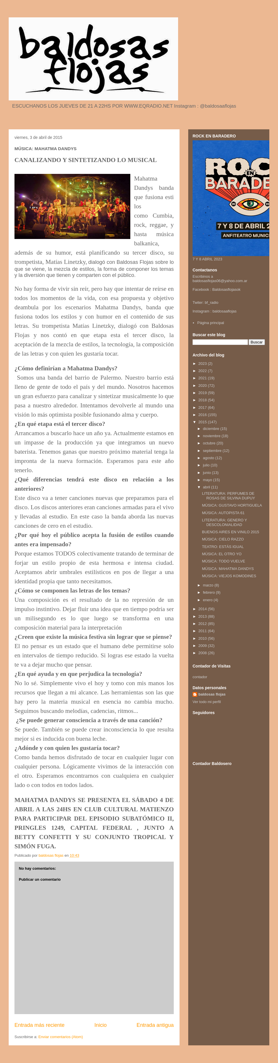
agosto (209, 458)
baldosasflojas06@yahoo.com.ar (220, 281)
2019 (203, 393)
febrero (209, 592)
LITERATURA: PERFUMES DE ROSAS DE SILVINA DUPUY (228, 495)
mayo (208, 480)
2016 (203, 415)
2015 (203, 422)
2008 (203, 653)
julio (207, 465)
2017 (203, 407)
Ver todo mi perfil (207, 702)
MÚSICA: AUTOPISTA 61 (223, 513)
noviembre (212, 436)
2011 (203, 631)
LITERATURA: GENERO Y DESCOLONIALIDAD (224, 522)
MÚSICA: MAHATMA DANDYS (228, 569)
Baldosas (220, 289)
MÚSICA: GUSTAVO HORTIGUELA (232, 505)
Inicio (100, 1025)
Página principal (210, 323)
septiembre (213, 450)
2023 (203, 363)
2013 (203, 616)
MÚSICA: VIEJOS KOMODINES (229, 576)
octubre (210, 443)
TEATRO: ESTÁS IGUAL (223, 547)
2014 (203, 609)
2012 (203, 623)
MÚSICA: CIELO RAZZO (223, 539)
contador (200, 677)
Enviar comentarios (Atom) (60, 1037)
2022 (203, 371)
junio (207, 472)
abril (207, 487)
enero (208, 600)
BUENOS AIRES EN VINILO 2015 (230, 532)
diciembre (211, 428)
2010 (203, 638)
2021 (203, 378)
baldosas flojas (212, 694)
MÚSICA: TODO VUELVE (223, 561)
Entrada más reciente (39, 1025)
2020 (203, 385)
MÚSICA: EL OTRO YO (222, 554)
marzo (209, 585)
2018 (203, 400)
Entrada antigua (155, 1025)
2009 (203, 645)
